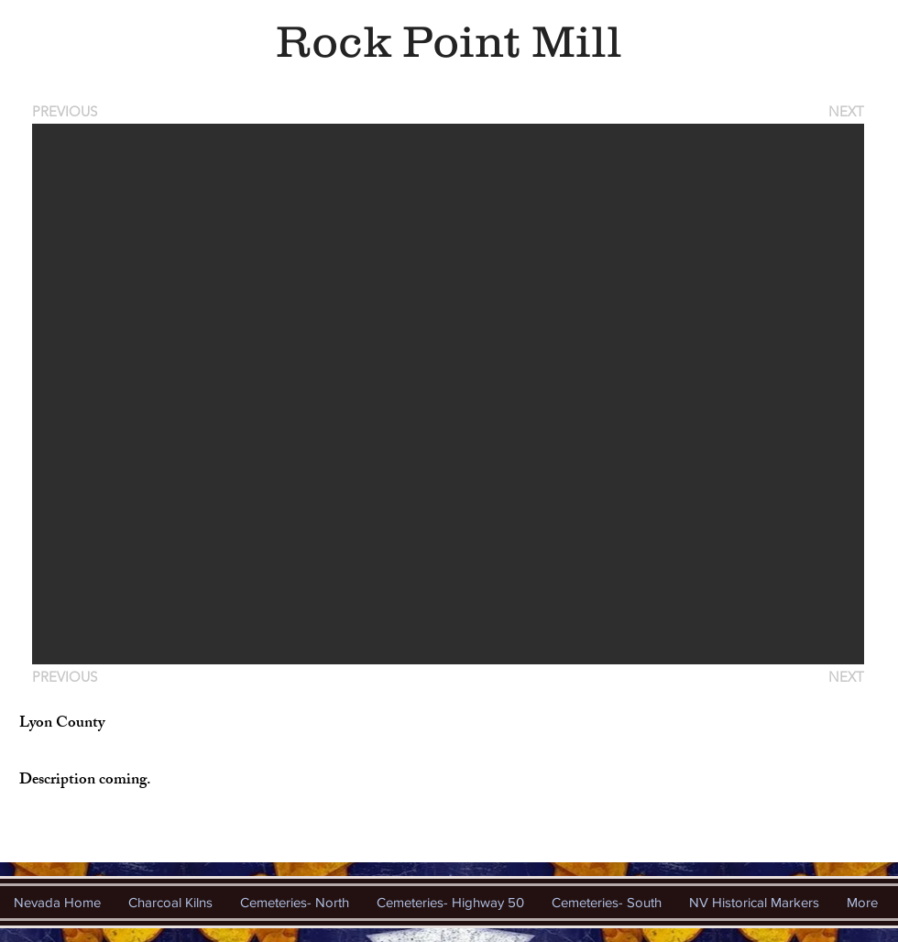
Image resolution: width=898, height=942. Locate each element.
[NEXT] (845, 111)
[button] (448, 394)
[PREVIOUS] (68, 111)
